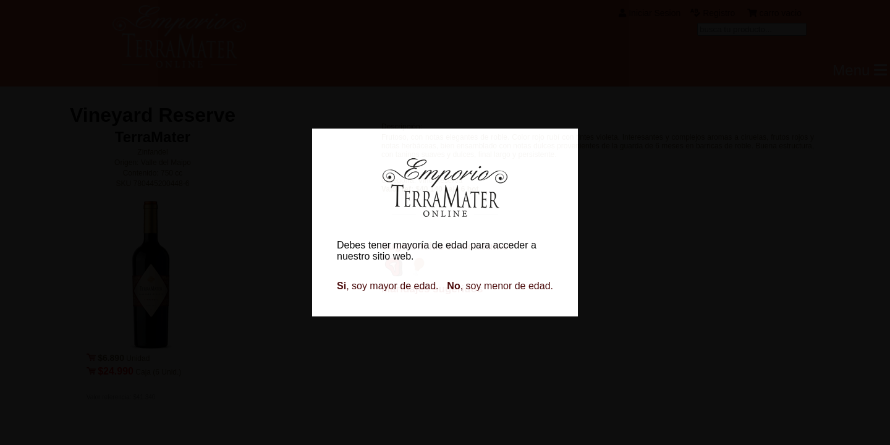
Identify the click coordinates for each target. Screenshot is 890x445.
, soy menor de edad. (500, 286)
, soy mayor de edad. (388, 286)
